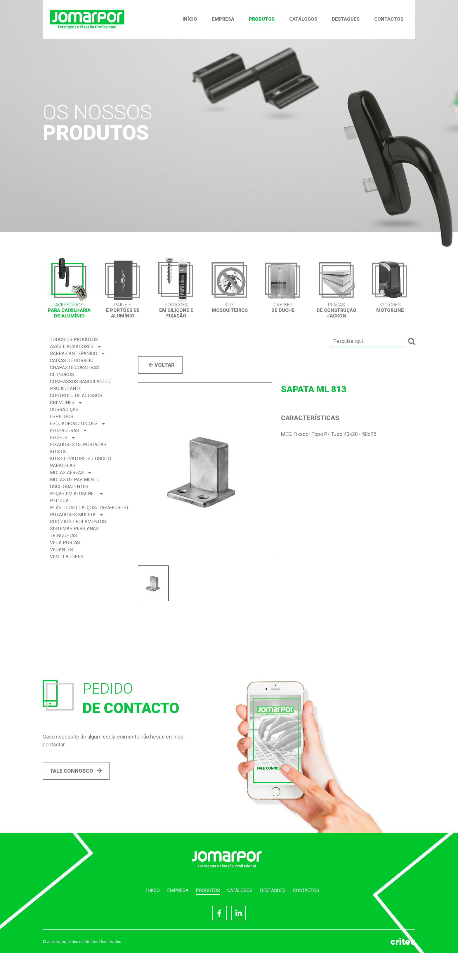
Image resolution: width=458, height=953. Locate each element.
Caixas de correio (71, 360)
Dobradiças (64, 409)
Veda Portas (65, 542)
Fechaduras (68, 430)
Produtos (262, 19)
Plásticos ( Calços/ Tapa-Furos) (89, 507)
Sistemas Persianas (74, 528)
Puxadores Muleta (76, 514)
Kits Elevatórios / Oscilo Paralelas (80, 462)
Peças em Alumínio (76, 493)
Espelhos (61, 416)
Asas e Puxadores (75, 346)
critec (402, 941)
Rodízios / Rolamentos (78, 521)
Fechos (62, 437)
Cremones (66, 402)
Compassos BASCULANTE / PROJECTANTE (80, 385)
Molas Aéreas (70, 472)
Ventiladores (66, 556)
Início (190, 19)
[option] (69, 288)
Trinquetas (63, 535)
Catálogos (303, 19)
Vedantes (61, 549)
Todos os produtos (74, 339)
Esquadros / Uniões (77, 423)
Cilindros (62, 374)
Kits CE (58, 451)
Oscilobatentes (69, 486)
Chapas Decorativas (74, 367)
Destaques (346, 19)
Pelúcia (59, 500)
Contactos (388, 19)
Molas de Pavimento (75, 479)
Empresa (223, 19)
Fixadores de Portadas (78, 444)
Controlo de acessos (76, 395)
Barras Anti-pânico (77, 353)
